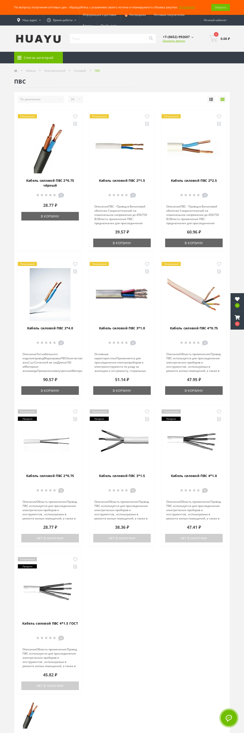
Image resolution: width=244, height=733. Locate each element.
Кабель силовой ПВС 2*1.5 (122, 180)
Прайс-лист (108, 25)
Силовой (80, 71)
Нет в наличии (50, 538)
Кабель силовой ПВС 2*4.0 (50, 328)
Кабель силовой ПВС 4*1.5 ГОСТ (50, 623)
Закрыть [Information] (220, 7)
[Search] (151, 38)
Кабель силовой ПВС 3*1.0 (122, 328)
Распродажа (135, 15)
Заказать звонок (174, 41)
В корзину (50, 216)
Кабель (31, 71)
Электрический (54, 71)
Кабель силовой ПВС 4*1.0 (194, 476)
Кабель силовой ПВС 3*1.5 (122, 476)
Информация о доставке (99, 15)
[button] (237, 320)
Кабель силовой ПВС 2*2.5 (194, 180)
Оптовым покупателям (169, 15)
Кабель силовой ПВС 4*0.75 (194, 328)
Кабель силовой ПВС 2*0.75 (50, 476)
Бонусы (88, 25)
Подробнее (187, 7)
